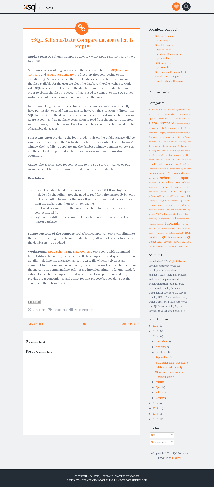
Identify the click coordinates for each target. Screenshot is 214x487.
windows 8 (161, 233)
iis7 (159, 141)
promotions (155, 173)
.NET (151, 109)
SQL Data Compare (169, 200)
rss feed (168, 173)
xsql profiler (164, 241)
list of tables (172, 146)
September (162, 357)
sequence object (157, 191)
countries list (166, 118)
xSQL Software (177, 261)
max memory (168, 150)
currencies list (183, 118)
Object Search (172, 159)
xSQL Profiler (163, 49)
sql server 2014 (170, 214)
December (161, 341)
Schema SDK (173, 182)
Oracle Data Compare (167, 76)
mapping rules (155, 150)
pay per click (163, 168)
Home (82, 323)
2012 (155, 419)
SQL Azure (180, 196)
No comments (84, 309)
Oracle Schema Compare (169, 81)
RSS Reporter (163, 63)
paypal (172, 168)
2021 (155, 325)
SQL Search (162, 67)
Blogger (176, 457)
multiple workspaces (174, 155)
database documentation (173, 128)
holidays (152, 141)
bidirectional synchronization (177, 109)
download (153, 137)
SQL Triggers (185, 214)
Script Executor (164, 45)
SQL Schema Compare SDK (170, 72)
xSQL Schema (57, 251)
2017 (155, 331)
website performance (174, 228)
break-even (154, 114)
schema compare (175, 177)
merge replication (183, 150)
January (160, 397)
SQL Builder (162, 58)
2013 (155, 413)
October (160, 352)
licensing (153, 146)
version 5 (186, 224)
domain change (183, 132)
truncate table (184, 218)
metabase (153, 155)
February (161, 392)
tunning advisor (156, 224)
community (169, 114)
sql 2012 (170, 196)
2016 (155, 336)
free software (184, 137)
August (160, 381)
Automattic (86, 480)
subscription (163, 218)
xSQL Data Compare (60, 74)
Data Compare (82, 251)
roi (163, 173)
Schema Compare (165, 36)
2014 (155, 408)
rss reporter (179, 173)
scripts (187, 187)
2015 (155, 403)
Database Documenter (168, 54)
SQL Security (164, 205)
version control (156, 228)
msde (161, 155)
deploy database (167, 132)
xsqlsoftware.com (180, 246)
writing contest (176, 233)
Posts (155, 435)
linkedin (161, 146)
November (162, 346)
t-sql (173, 218)
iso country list (183, 141)
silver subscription (180, 191)
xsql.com (167, 246)
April (158, 387)
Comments (158, 442)
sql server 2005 (162, 209)
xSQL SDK (179, 241)
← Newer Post (33, 323)
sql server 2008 (178, 209)
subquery (153, 218)
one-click (186, 159)
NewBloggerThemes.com (132, 480)
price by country (183, 168)
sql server (175, 205)
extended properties (168, 137)
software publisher (157, 196)
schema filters (156, 182)
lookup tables (184, 146)
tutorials (60, 309)
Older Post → (131, 323)
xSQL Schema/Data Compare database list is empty (82, 42)
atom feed (159, 109)
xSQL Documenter (170, 237)
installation (168, 141)
